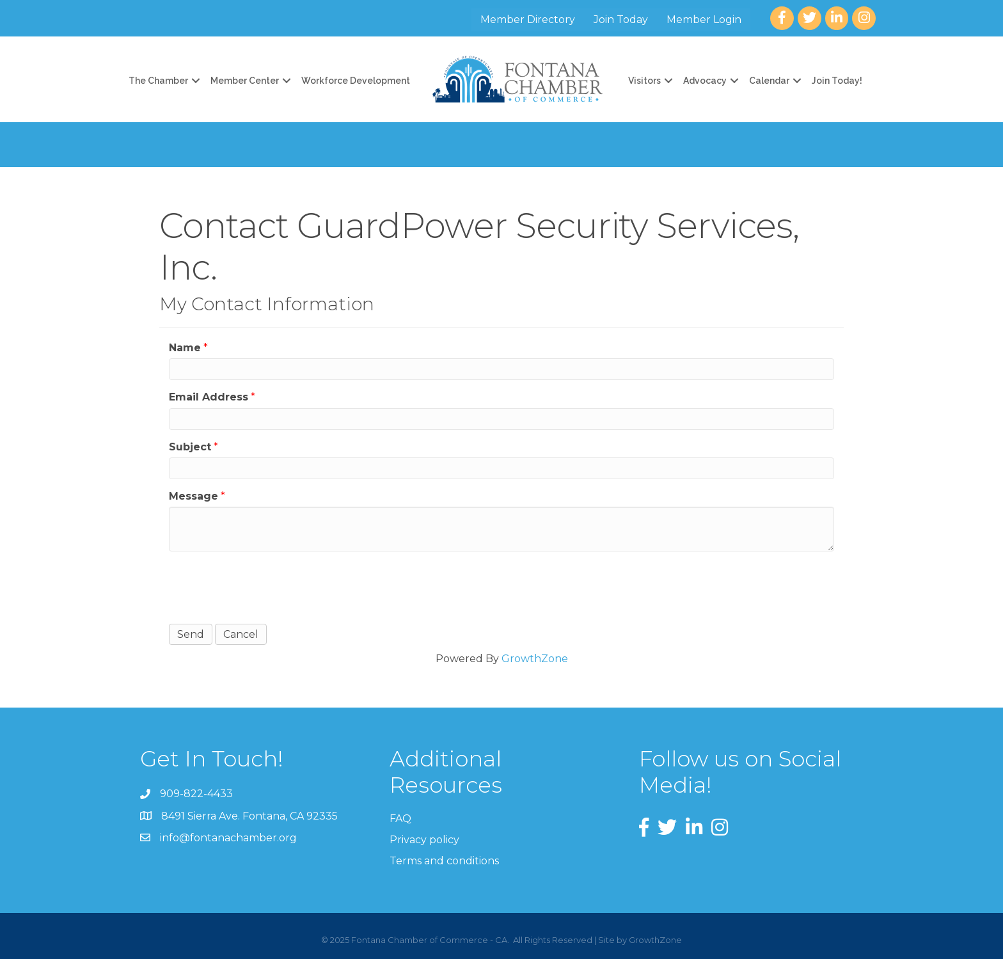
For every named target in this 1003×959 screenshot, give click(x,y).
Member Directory (527, 19)
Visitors (644, 80)
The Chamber (158, 80)
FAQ (400, 818)
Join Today (621, 19)
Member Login (704, 19)
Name (185, 348)
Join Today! (837, 80)
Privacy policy (424, 840)
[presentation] (266, 586)
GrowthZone (535, 659)
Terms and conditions (444, 861)
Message (193, 496)
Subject (190, 447)
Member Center (244, 80)
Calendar (769, 80)
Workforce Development (355, 80)
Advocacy (705, 80)
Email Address (208, 397)
